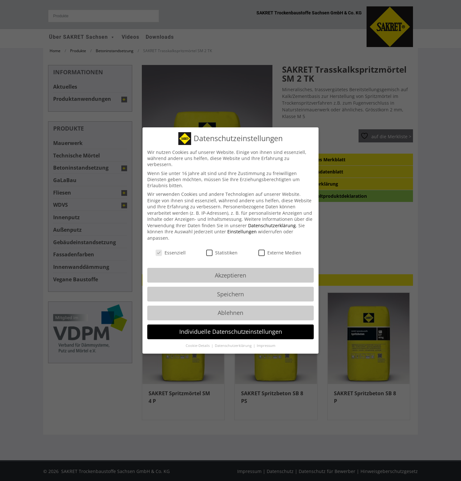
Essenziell (171, 247)
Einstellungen (242, 226)
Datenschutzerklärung (272, 220)
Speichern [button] (230, 288)
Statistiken (222, 247)
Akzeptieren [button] (230, 269)
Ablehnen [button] (230, 307)
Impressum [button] (266, 340)
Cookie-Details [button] (198, 340)
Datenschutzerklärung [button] (234, 340)
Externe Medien (279, 247)
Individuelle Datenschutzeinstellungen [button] (230, 326)
